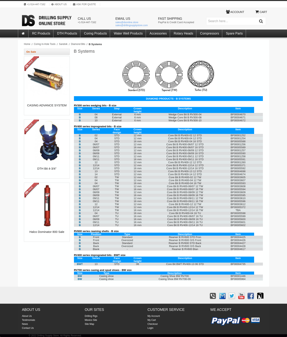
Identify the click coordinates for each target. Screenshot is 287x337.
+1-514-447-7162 (87, 22)
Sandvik (63, 44)
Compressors (209, 33)
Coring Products (95, 33)
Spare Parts (234, 33)
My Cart (151, 320)
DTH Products (67, 33)
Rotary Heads (183, 33)
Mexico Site (91, 320)
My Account (153, 316)
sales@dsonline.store (126, 22)
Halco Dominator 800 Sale (46, 231)
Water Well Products (128, 33)
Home (27, 44)
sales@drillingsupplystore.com (131, 25)
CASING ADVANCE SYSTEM (47, 105)
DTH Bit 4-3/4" (46, 168)
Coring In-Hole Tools (45, 44)
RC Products (41, 33)
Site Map (89, 324)
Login (150, 328)
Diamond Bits (78, 44)
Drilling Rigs (91, 316)
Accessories (158, 33)
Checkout (152, 324)
